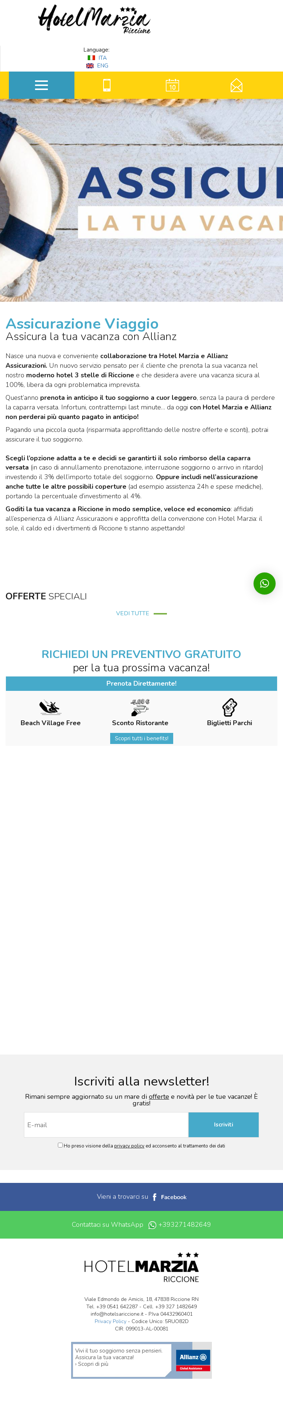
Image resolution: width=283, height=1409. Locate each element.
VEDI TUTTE (141, 613)
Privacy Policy (110, 1321)
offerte (159, 1096)
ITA (97, 58)
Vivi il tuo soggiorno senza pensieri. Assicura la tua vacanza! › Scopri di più (119, 1357)
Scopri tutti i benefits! (141, 738)
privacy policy (129, 1146)
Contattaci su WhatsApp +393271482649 (141, 1224)
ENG (97, 65)
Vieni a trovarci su (141, 1196)
